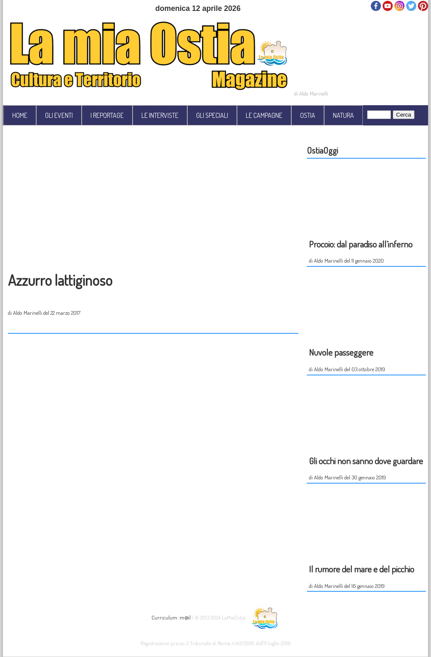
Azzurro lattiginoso (60, 280)
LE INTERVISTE (159, 115)
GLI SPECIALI (212, 115)
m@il (185, 616)
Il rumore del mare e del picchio (361, 569)
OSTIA (307, 115)
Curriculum (164, 616)
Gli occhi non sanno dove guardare (366, 460)
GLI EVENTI (59, 115)
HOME (19, 115)
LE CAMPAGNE (264, 115)
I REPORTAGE (107, 115)
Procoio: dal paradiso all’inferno (360, 244)
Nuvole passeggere (341, 352)
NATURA (343, 115)
